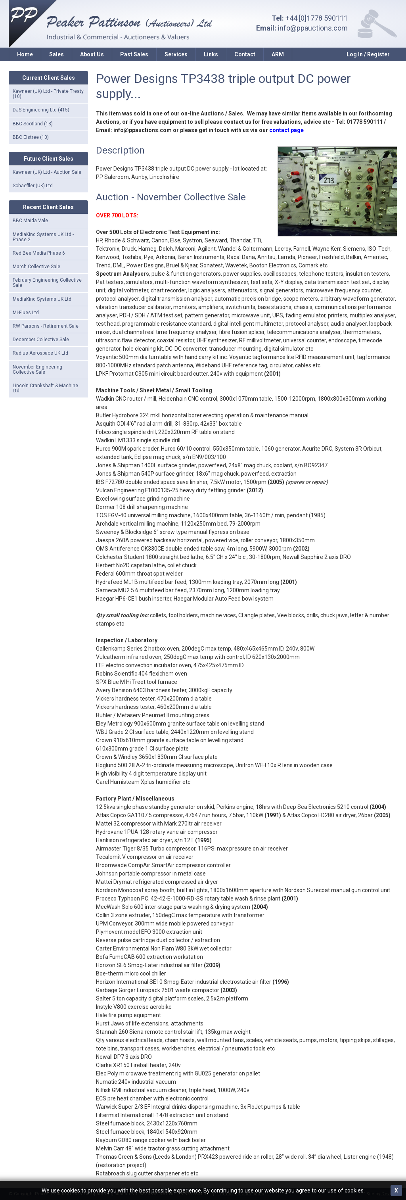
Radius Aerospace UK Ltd (40, 353)
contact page (286, 130)
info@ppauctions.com (313, 28)
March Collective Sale (36, 266)
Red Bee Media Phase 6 (39, 253)
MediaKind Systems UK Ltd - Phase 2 (43, 237)
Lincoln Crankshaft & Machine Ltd (45, 388)
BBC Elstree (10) (31, 137)
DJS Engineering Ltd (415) (41, 110)
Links (211, 54)
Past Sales (134, 54)
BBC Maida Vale (30, 220)
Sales (56, 54)
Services (176, 54)
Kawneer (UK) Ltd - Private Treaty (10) (48, 93)
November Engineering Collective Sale (37, 369)
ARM (278, 54)
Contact (244, 54)
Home (25, 54)
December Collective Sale (41, 339)
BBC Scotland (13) (33, 124)
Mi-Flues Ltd (26, 312)
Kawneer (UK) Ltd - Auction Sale (47, 172)
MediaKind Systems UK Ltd (42, 299)
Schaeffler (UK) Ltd (33, 185)
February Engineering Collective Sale (47, 282)
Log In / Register (368, 54)
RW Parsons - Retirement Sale (46, 326)
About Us (92, 54)
